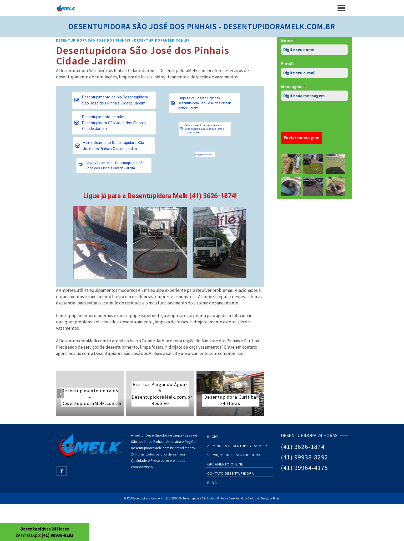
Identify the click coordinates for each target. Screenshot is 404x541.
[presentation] (314, 116)
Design (265, 498)
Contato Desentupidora (230, 473)
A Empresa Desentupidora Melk (237, 445)
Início (212, 436)
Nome (288, 40)
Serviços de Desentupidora (234, 455)
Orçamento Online (225, 464)
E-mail (289, 64)
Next (259, 393)
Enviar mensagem (302, 138)
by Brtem (275, 498)
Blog (212, 482)
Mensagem (293, 86)
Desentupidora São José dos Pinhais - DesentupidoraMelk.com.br (123, 40)
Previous (60, 393)
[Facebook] (62, 471)
